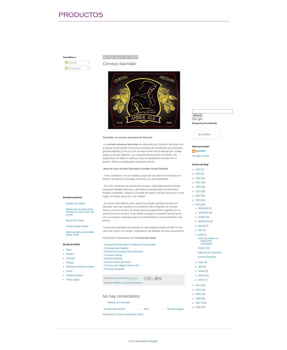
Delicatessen (136, 283)
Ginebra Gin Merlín (75, 203)
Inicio (146, 309)
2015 (198, 191)
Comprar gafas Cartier (77, 226)
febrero (202, 275)
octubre (202, 217)
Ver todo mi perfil (200, 156)
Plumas (70, 262)
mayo (201, 262)
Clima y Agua (73, 279)
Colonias (70, 258)
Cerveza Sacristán (207, 257)
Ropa (69, 249)
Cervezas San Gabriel (116, 248)
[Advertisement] (131, 34)
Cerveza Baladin (113, 258)
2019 (198, 173)
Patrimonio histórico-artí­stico (80, 266)
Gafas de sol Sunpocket (210, 252)
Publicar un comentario (118, 302)
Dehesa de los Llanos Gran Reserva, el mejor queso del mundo (80, 212)
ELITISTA (201, 151)
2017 (198, 182)
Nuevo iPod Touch (75, 220)
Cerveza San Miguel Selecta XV (121, 265)
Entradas (71, 62)
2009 (198, 294)
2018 (198, 178)
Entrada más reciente (114, 309)
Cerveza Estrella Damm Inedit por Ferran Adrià (129, 244)
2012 (198, 204)
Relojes (70, 254)
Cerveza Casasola (114, 269)
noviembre (203, 212)
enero (201, 280)
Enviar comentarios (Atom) (130, 314)
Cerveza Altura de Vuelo (117, 262)
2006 (198, 307)
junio (201, 234)
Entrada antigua (175, 309)
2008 (198, 298)
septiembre (204, 221)
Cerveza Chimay (113, 255)
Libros (69, 271)
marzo (201, 271)
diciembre (203, 208)
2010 (198, 289)
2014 (198, 195)
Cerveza (126, 283)
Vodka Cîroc (204, 248)
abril (200, 266)
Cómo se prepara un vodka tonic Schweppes (208, 241)
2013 (198, 200)
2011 (198, 285)
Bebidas (117, 283)
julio (200, 230)
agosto (202, 225)
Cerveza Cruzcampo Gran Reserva (123, 251)
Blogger (154, 341)
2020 (198, 169)
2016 (198, 187)
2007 (198, 303)
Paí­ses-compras (74, 275)
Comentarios (73, 68)
